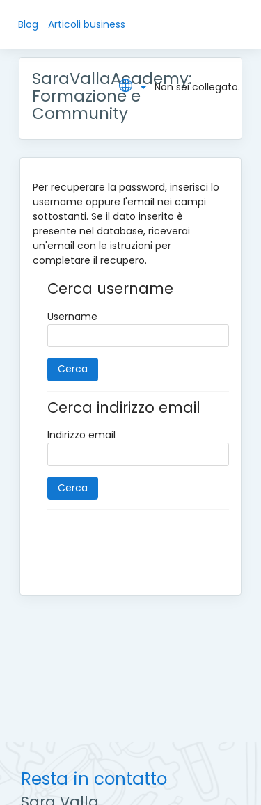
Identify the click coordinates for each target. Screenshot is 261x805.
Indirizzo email (81, 435)
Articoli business (86, 24)
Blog (28, 24)
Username (72, 317)
